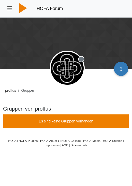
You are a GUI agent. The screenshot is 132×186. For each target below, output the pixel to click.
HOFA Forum (50, 8)
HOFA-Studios (112, 140)
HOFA (12, 140)
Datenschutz (79, 145)
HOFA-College (71, 140)
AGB (65, 145)
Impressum (52, 145)
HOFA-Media (91, 140)
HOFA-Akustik (49, 140)
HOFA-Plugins (28, 140)
